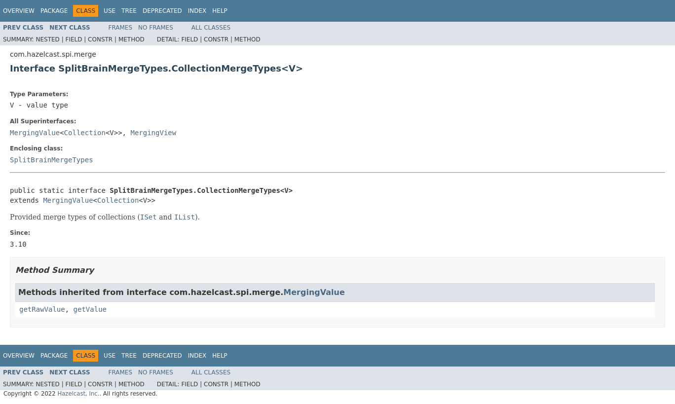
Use (109, 10)
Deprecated (162, 10)
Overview (19, 10)
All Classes (210, 27)
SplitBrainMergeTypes (51, 160)
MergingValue (35, 133)
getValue (90, 309)
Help (219, 10)
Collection (85, 133)
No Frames (155, 27)
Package (54, 10)
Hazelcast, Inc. (78, 393)
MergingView (153, 133)
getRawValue (42, 309)
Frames (121, 27)
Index (197, 10)
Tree (129, 10)
